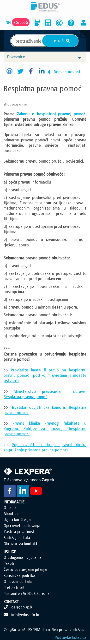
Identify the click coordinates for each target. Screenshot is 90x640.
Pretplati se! (14, 587)
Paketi (9, 563)
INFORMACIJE (14, 502)
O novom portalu (18, 581)
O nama (10, 507)
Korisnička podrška (19, 575)
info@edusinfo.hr (25, 614)
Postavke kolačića (70, 637)
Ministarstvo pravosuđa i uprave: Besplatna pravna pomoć (45, 394)
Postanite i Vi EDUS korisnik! (27, 593)
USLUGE (10, 551)
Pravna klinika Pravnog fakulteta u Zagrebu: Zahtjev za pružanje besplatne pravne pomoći (45, 428)
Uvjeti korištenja (17, 519)
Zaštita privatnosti (20, 531)
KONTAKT (11, 601)
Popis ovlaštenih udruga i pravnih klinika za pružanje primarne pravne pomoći (45, 447)
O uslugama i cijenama (23, 557)
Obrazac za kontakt (20, 543)
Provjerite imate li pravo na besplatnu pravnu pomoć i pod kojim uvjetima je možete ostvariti (45, 375)
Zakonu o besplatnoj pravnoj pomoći (51, 113)
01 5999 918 (21, 607)
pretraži (60, 40)
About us (11, 513)
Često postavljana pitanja (25, 569)
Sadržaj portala (17, 537)
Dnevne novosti (67, 71)
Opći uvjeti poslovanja (22, 525)
